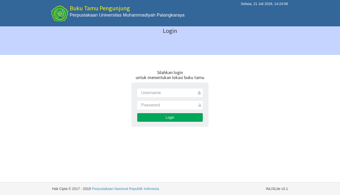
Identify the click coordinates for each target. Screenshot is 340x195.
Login (170, 117)
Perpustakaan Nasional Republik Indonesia (125, 189)
